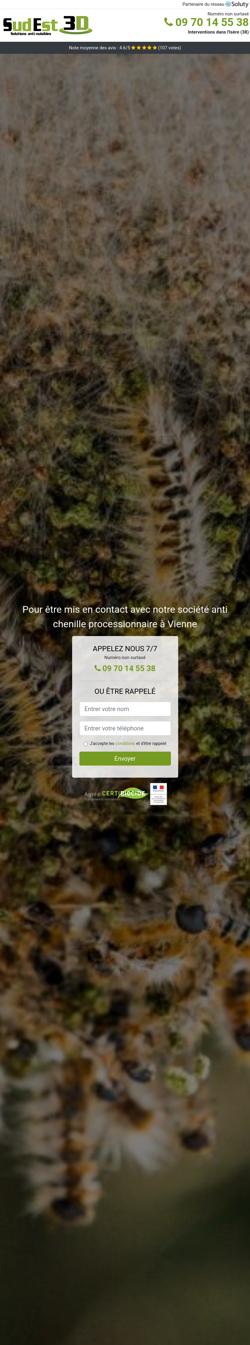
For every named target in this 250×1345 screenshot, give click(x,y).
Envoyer (125, 758)
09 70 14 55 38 (206, 22)
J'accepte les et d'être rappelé (128, 743)
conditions (125, 743)
